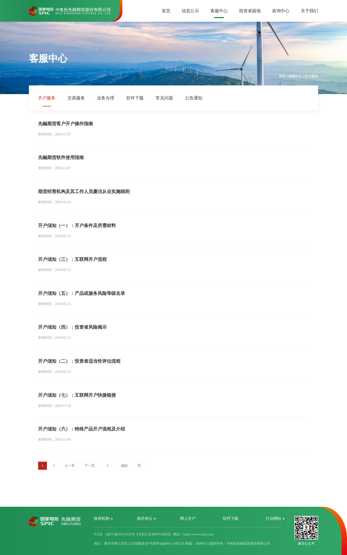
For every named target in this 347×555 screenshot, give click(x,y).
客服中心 (219, 10)
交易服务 (76, 98)
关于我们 (309, 10)
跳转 (126, 493)
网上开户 (187, 519)
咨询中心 (280, 10)
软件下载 (135, 98)
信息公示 (190, 10)
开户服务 (46, 98)
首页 (166, 10)
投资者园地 (250, 10)
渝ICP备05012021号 (120, 535)
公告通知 (193, 98)
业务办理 (105, 98)
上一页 (71, 493)
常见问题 (164, 98)
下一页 (92, 493)
